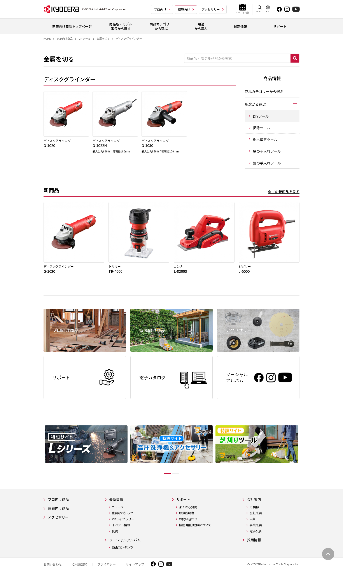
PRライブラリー (123, 522)
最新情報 (117, 502)
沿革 (253, 522)
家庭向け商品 (65, 38)
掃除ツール (261, 127)
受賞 (115, 534)
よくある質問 (190, 510)
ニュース (118, 510)
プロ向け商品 (60, 502)
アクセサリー (211, 9)
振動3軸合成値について (197, 528)
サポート (186, 502)
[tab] (272, 91)
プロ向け (160, 9)
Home (47, 38)
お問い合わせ (190, 522)
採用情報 (255, 543)
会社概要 (256, 516)
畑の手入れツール (267, 163)
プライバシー (106, 568)
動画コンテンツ (122, 551)
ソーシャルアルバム (127, 543)
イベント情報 (121, 528)
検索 (294, 58)
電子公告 (256, 534)
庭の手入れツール (267, 151)
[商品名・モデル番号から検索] (237, 58)
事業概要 (256, 528)
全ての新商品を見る (283, 191)
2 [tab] (179, 475)
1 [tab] (164, 475)
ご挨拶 (254, 510)
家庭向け (184, 9)
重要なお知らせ (122, 516)
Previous (40, 453)
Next (303, 453)
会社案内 (255, 502)
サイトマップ (135, 568)
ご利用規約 (79, 568)
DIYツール (85, 38)
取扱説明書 (188, 516)
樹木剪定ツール (265, 139)
